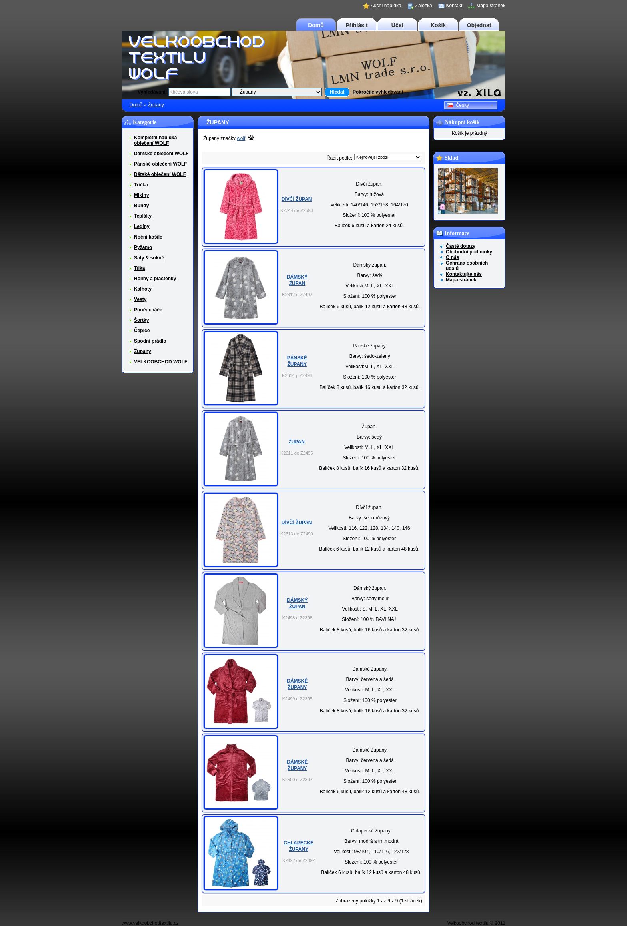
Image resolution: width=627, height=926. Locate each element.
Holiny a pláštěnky (155, 278)
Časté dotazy (460, 246)
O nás (452, 257)
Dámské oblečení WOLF (161, 153)
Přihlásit (356, 25)
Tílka (139, 268)
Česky (458, 105)
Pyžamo (143, 247)
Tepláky (143, 216)
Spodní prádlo (150, 341)
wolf (241, 138)
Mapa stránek (490, 5)
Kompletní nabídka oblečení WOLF (155, 140)
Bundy (141, 205)
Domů (316, 25)
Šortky (141, 320)
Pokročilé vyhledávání (378, 92)
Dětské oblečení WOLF (160, 174)
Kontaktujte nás (464, 274)
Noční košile (148, 237)
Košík (438, 25)
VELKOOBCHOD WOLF (160, 362)
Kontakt (454, 5)
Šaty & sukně (149, 258)
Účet (397, 25)
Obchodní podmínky (469, 252)
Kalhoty (143, 289)
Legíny (142, 226)
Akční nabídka (386, 5)
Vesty (140, 299)
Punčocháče (148, 310)
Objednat (479, 25)
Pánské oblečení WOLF (160, 164)
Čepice (142, 330)
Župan (296, 442)
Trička (141, 185)
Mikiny (141, 195)
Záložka (423, 5)
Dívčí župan (297, 199)
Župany (156, 105)
